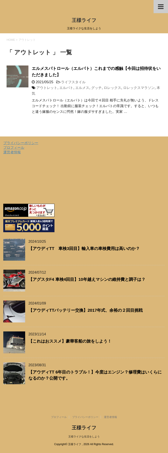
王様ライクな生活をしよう (84, 436)
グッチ (96, 88)
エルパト (66, 88)
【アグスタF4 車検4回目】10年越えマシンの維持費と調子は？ (86, 279)
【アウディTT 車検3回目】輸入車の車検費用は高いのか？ (84, 248)
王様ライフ (84, 20)
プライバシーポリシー (20, 143)
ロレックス (112, 88)
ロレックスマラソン (139, 88)
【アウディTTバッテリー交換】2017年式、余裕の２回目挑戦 (85, 310)
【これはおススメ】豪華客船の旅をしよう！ (70, 341)
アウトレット (46, 88)
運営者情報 (12, 152)
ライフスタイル (73, 82)
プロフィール (13, 147)
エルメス (82, 88)
